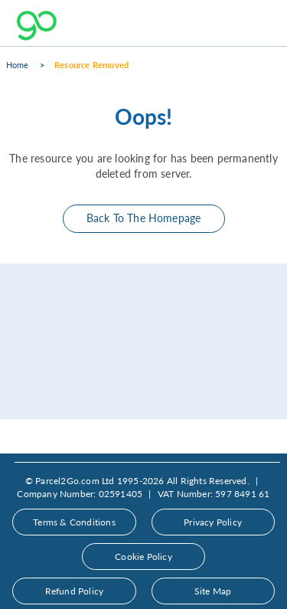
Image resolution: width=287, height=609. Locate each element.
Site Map (213, 591)
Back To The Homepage (143, 218)
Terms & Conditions (74, 522)
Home (17, 65)
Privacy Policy (213, 522)
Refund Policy (74, 591)
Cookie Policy (143, 556)
